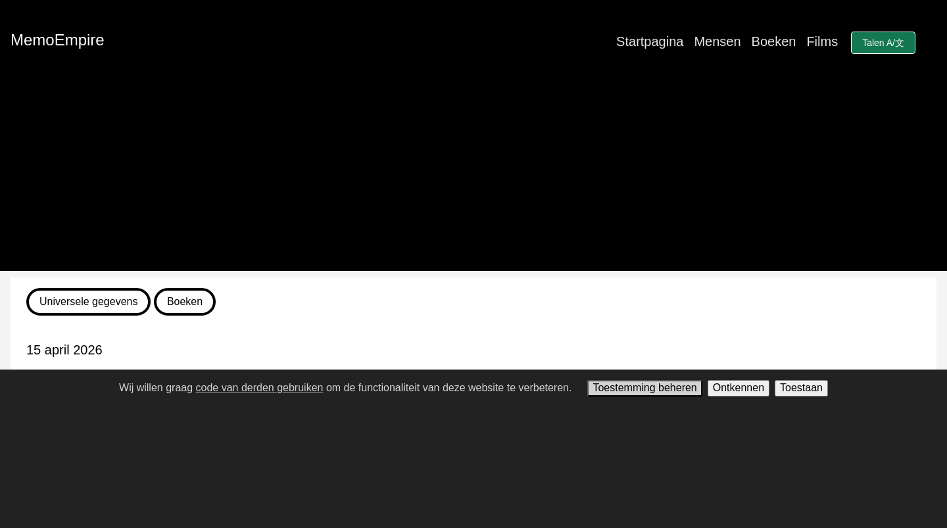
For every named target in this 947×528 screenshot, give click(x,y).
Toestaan (801, 387)
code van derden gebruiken (260, 387)
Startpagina (649, 41)
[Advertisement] (473, 179)
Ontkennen (738, 387)
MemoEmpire (58, 40)
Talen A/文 (883, 42)
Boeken (774, 41)
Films (822, 41)
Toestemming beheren (644, 387)
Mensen (717, 41)
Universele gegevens (88, 301)
